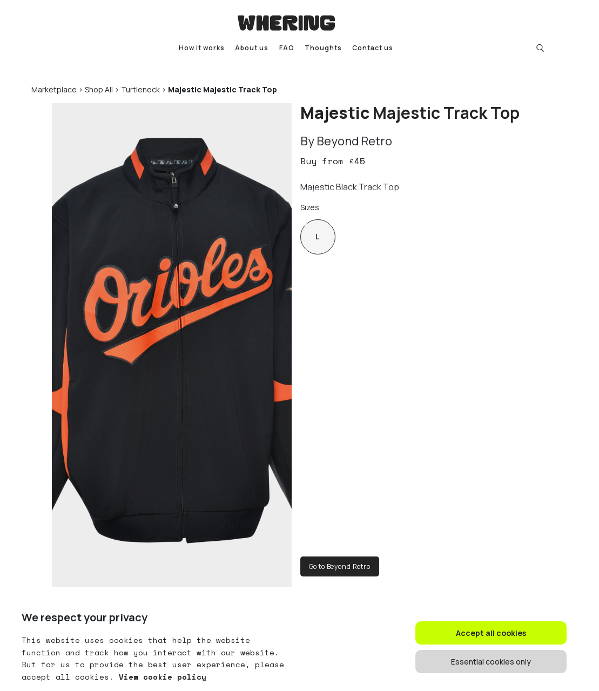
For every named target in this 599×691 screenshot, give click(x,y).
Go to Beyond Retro (340, 566)
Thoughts (323, 47)
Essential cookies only (491, 661)
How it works (202, 47)
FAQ (286, 47)
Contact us (372, 47)
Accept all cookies (491, 633)
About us (251, 47)
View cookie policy (160, 676)
